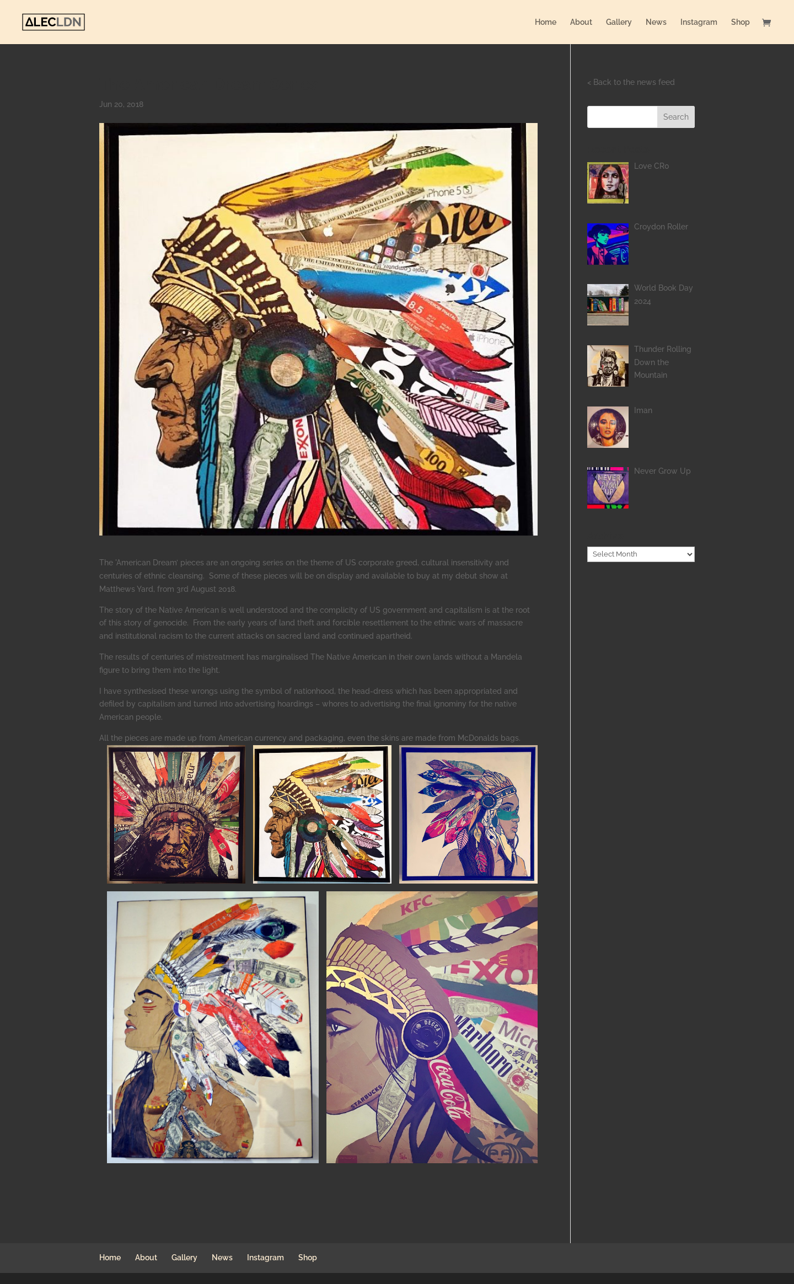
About (581, 22)
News (656, 22)
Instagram (698, 22)
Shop (740, 22)
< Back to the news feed (631, 82)
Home (545, 22)
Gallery (619, 22)
